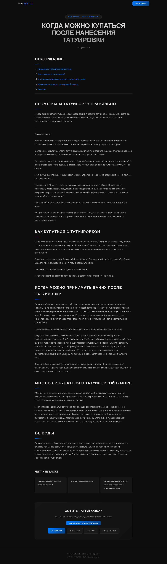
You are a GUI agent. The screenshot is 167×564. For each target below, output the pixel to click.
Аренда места (109, 531)
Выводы (42, 89)
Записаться (141, 4)
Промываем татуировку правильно (55, 69)
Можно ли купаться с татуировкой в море (58, 84)
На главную (56, 531)
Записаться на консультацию (83, 523)
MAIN (25, 3)
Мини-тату (75, 531)
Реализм (91, 531)
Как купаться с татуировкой (51, 74)
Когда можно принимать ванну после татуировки (61, 79)
